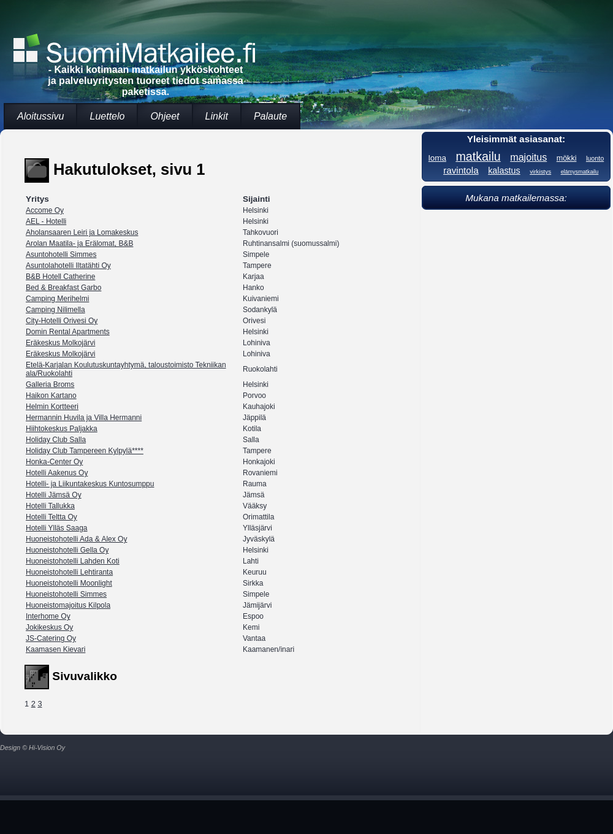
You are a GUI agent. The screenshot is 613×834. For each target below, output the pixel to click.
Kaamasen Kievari (55, 649)
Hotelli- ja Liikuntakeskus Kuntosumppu (90, 484)
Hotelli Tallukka (50, 506)
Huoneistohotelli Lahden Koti (73, 561)
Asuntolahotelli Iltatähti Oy (68, 265)
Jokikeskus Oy (49, 627)
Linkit (216, 116)
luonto (595, 158)
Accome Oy (45, 210)
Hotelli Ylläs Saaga (57, 528)
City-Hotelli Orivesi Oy (61, 320)
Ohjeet (164, 116)
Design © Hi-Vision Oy (32, 747)
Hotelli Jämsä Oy (54, 495)
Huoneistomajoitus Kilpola (68, 605)
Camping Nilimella (55, 309)
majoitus (528, 157)
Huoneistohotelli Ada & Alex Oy (76, 539)
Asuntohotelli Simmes (61, 254)
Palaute (270, 116)
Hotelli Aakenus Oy (57, 473)
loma (437, 158)
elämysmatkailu (580, 172)
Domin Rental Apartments (68, 331)
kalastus (504, 170)
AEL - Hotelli (46, 221)
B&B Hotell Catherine (60, 276)
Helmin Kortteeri (52, 406)
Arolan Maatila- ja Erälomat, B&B (79, 243)
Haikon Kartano (51, 395)
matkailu (477, 156)
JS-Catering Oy (51, 638)
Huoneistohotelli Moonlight (69, 583)
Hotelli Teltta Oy (51, 517)
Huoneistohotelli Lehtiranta (69, 572)
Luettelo (106, 116)
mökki (567, 158)
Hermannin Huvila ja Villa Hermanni (84, 417)
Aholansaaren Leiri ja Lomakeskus (82, 232)
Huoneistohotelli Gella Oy (67, 550)
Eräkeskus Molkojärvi (60, 343)
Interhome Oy (48, 616)
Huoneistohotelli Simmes (66, 594)
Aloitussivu (40, 116)
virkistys (540, 171)
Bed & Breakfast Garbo (63, 287)
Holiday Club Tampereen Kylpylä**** (84, 450)
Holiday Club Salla (56, 439)
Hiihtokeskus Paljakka (61, 428)
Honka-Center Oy (54, 461)
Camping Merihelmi (57, 298)
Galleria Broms (50, 384)
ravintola (461, 170)
